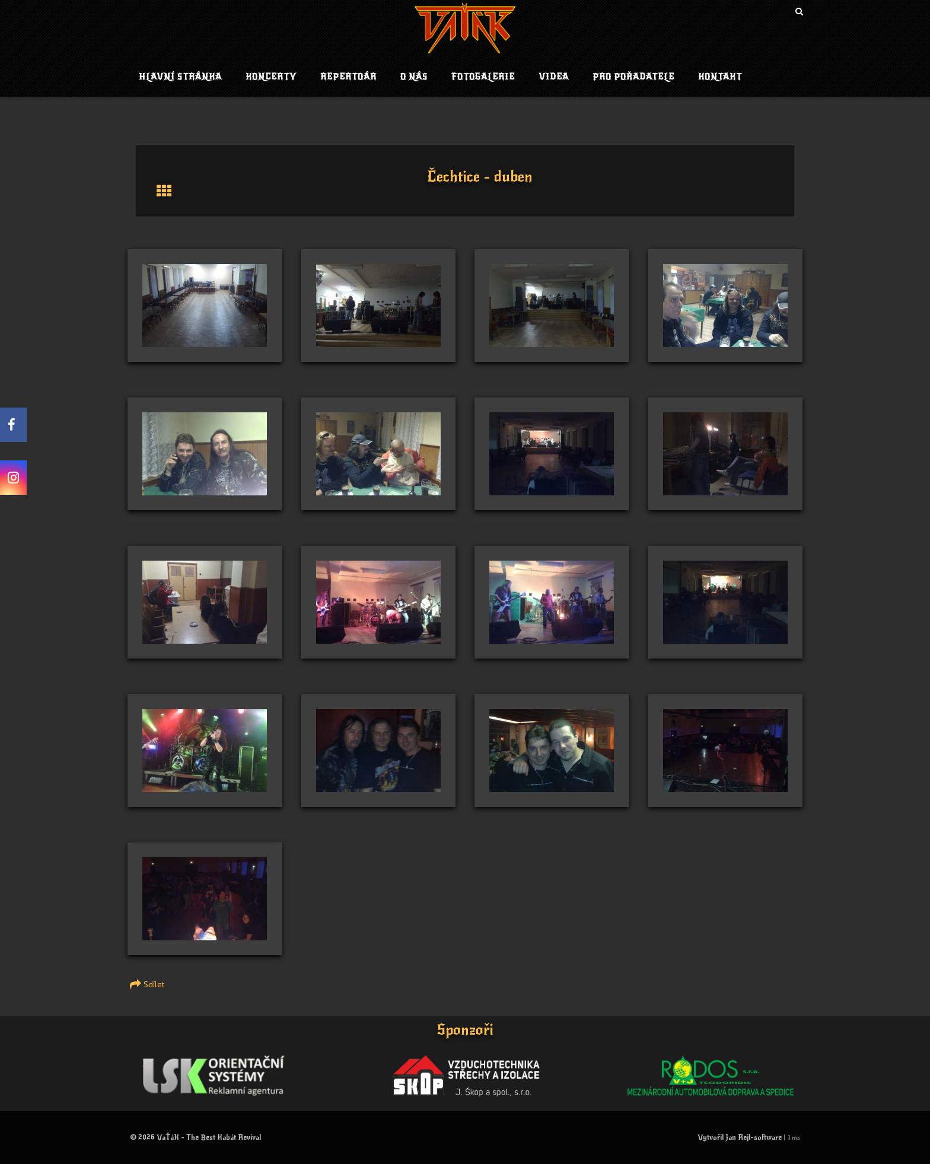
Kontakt (720, 77)
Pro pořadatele (633, 77)
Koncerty (271, 77)
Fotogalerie (483, 77)
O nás (414, 77)
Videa (554, 77)
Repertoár (348, 77)
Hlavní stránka (180, 77)
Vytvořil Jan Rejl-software (740, 1137)
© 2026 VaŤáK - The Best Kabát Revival (195, 1137)
